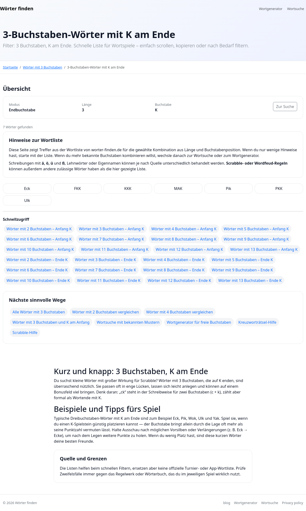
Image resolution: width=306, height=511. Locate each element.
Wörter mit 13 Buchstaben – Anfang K (264, 249)
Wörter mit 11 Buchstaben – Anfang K (114, 249)
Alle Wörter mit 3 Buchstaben (38, 312)
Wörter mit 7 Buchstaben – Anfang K (111, 239)
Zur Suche (285, 106)
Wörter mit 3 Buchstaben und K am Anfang (50, 322)
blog (226, 502)
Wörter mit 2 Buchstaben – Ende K (37, 259)
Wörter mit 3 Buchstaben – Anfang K (111, 228)
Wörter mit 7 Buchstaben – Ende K (105, 270)
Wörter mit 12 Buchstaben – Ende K (179, 280)
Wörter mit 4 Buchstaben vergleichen (179, 312)
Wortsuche (295, 8)
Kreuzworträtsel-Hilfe (257, 322)
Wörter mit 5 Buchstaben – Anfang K (256, 228)
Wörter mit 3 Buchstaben (42, 67)
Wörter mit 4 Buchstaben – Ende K (174, 259)
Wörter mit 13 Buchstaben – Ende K (250, 280)
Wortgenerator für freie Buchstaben (199, 322)
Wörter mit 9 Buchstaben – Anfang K (256, 239)
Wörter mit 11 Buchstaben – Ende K (109, 280)
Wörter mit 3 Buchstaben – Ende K (105, 259)
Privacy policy (292, 502)
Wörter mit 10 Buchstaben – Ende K (38, 280)
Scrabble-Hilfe (24, 332)
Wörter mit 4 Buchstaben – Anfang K (183, 228)
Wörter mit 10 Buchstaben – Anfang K (40, 249)
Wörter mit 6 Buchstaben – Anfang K (38, 239)
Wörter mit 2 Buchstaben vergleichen (105, 312)
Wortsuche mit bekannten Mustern (128, 322)
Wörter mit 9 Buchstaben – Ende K (242, 270)
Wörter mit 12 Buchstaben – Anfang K (189, 249)
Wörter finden (16, 8)
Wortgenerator (271, 8)
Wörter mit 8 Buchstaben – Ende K (174, 270)
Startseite (10, 67)
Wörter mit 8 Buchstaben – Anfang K (183, 239)
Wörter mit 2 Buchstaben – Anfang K (38, 228)
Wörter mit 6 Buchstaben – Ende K (37, 270)
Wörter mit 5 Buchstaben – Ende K (242, 259)
